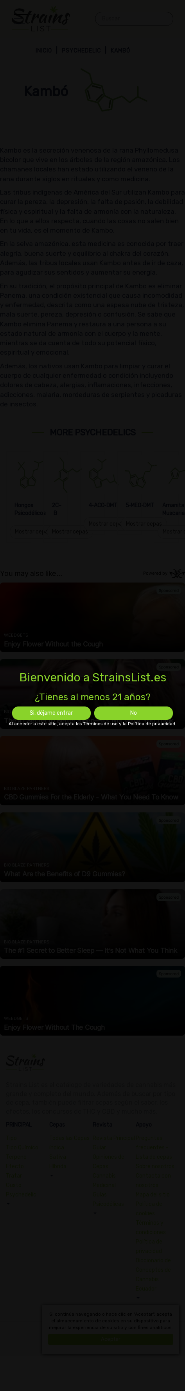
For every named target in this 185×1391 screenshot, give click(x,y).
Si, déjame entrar (51, 713)
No (133, 713)
